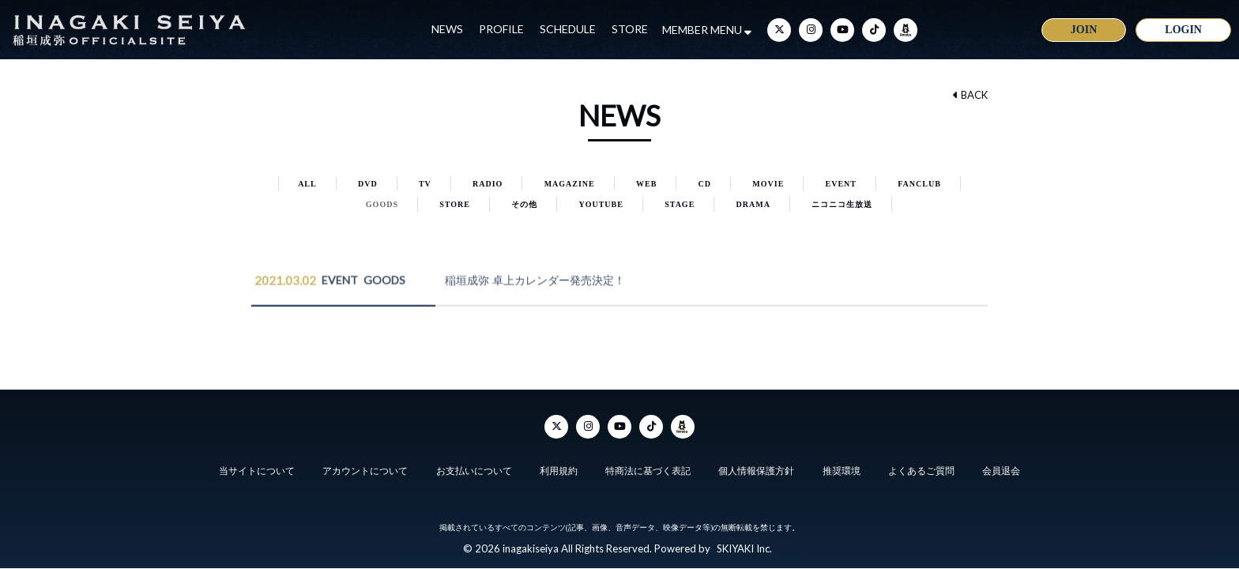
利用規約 (559, 471)
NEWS (447, 29)
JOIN (1084, 30)
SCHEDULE (568, 29)
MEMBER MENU (706, 29)
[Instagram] (811, 30)
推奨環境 (842, 471)
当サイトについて (257, 471)
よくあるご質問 (921, 471)
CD (705, 183)
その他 (524, 204)
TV (425, 183)
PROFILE (501, 29)
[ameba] (905, 30)
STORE (630, 29)
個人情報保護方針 (756, 471)
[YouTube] (842, 30)
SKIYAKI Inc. (744, 548)
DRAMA (753, 204)
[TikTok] (874, 30)
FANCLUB (919, 183)
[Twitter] (779, 30)
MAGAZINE (569, 183)
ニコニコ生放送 (842, 204)
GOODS (382, 204)
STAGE (680, 204)
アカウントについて (365, 471)
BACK (970, 95)
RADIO (488, 183)
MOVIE (768, 183)
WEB (646, 183)
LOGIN (1183, 30)
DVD (368, 183)
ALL (307, 183)
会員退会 (1001, 471)
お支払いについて (474, 471)
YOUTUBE (600, 204)
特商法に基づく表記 (648, 471)
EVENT (841, 183)
